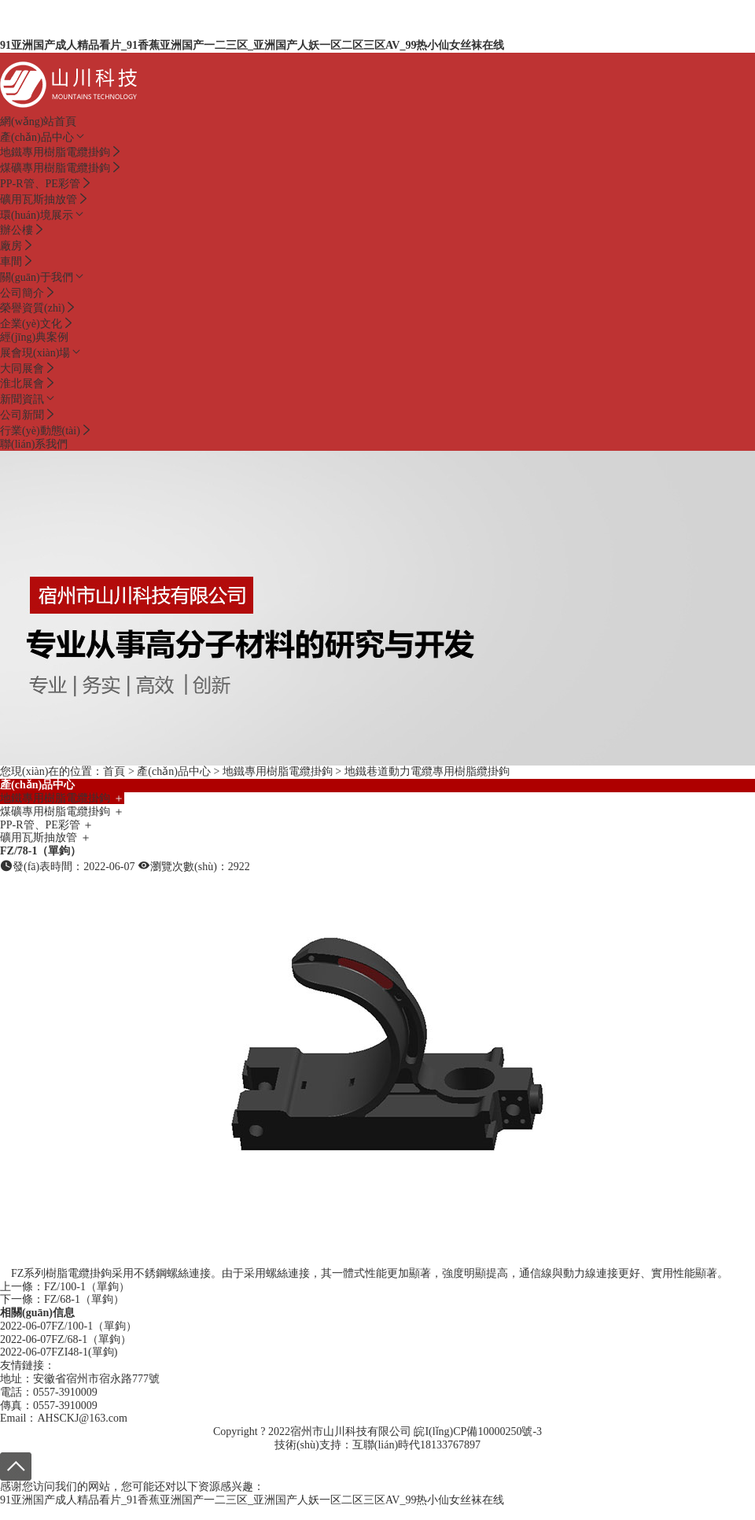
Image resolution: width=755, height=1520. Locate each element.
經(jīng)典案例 (34, 337)
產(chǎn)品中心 (43, 137)
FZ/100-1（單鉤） (87, 1287)
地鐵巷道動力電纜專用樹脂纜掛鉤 (427, 771)
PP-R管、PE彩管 (47, 825)
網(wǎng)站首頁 (38, 121)
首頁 (114, 771)
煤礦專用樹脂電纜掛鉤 (62, 811)
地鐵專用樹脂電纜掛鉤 (278, 771)
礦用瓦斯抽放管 (45, 837)
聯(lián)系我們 (34, 444)
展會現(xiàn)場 (41, 353)
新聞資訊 (28, 399)
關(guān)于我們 (43, 277)
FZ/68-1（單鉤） (84, 1299)
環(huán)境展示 (43, 215)
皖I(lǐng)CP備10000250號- (475, 1431)
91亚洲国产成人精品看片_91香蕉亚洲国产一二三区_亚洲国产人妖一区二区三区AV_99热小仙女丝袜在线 (252, 45)
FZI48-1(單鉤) (84, 1352)
